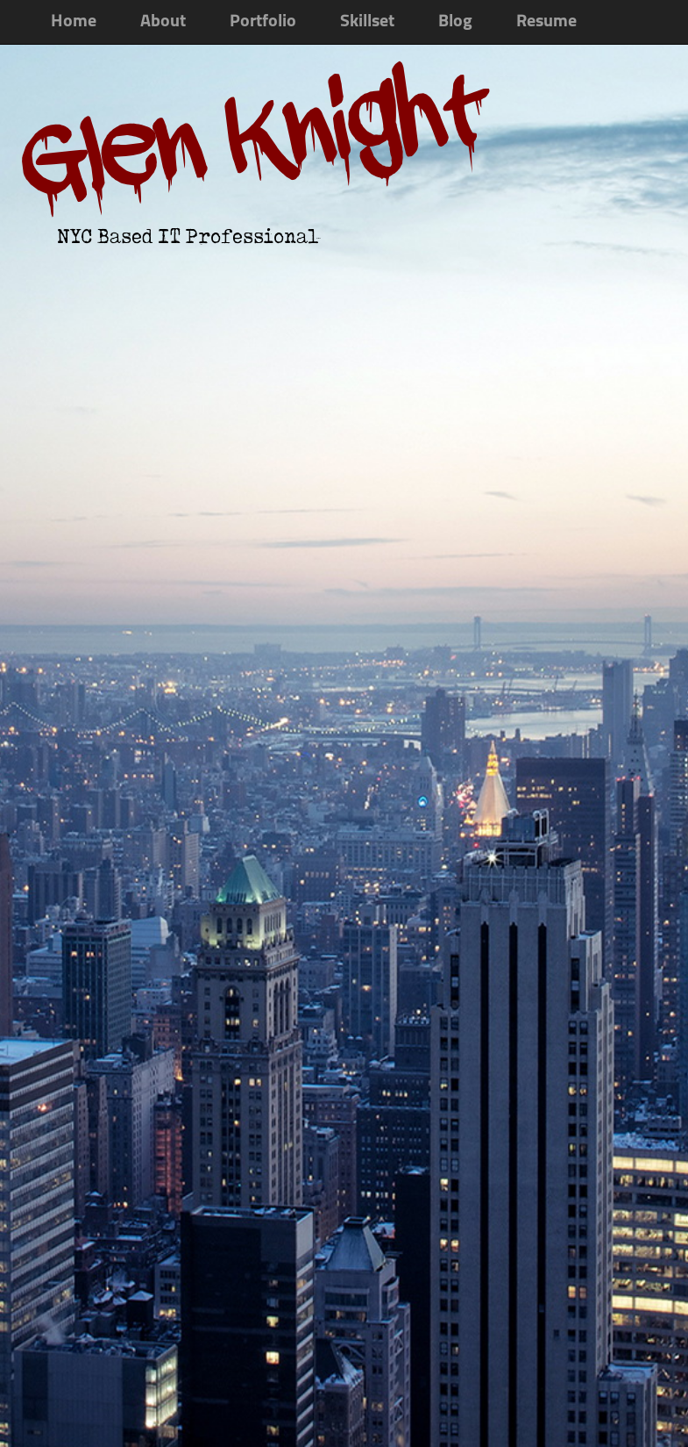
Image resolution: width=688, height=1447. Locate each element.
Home (73, 22)
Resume (546, 22)
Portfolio (263, 22)
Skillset (367, 22)
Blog (455, 22)
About (163, 22)
